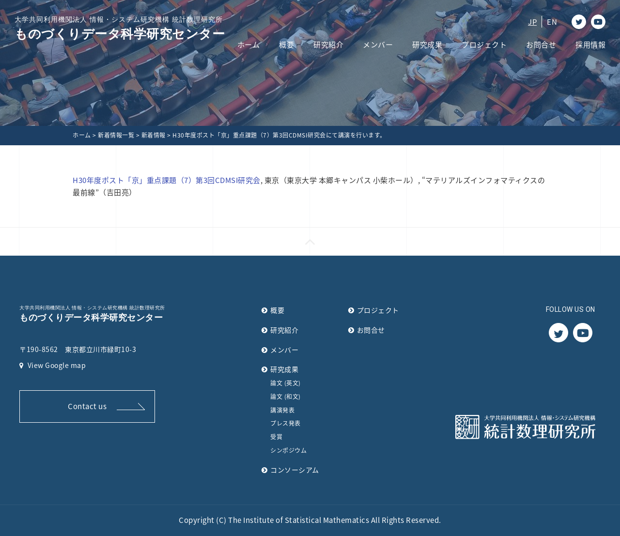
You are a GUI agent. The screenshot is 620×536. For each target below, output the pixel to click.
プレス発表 (285, 423)
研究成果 (427, 44)
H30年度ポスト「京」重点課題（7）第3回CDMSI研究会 (167, 180)
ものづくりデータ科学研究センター (120, 28)
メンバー (378, 44)
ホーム (248, 44)
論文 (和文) (285, 396)
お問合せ (541, 44)
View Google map (52, 365)
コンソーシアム (294, 470)
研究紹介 (328, 44)
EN (552, 21)
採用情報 (590, 44)
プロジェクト (484, 44)
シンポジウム (288, 450)
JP (532, 21)
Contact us (87, 406)
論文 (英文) (285, 383)
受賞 (276, 436)
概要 (286, 44)
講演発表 (282, 410)
